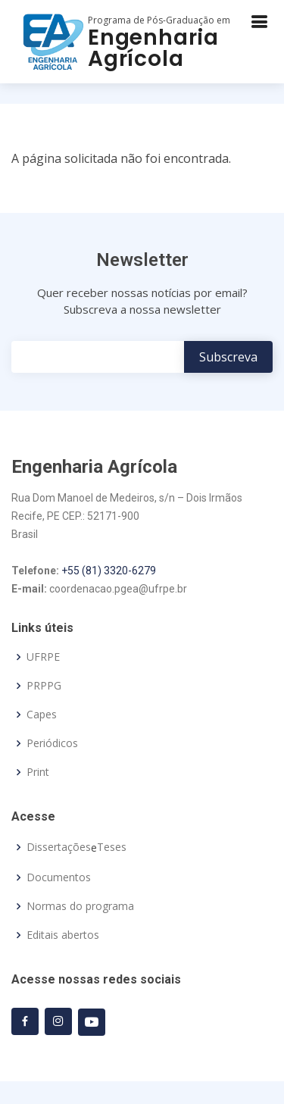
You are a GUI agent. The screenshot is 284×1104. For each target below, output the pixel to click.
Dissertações (59, 847)
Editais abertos (63, 935)
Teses (111, 847)
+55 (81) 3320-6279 (108, 571)
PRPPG (44, 685)
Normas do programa (80, 906)
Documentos (59, 877)
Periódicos (52, 743)
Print (38, 772)
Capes (42, 714)
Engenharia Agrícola (153, 48)
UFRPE (43, 657)
